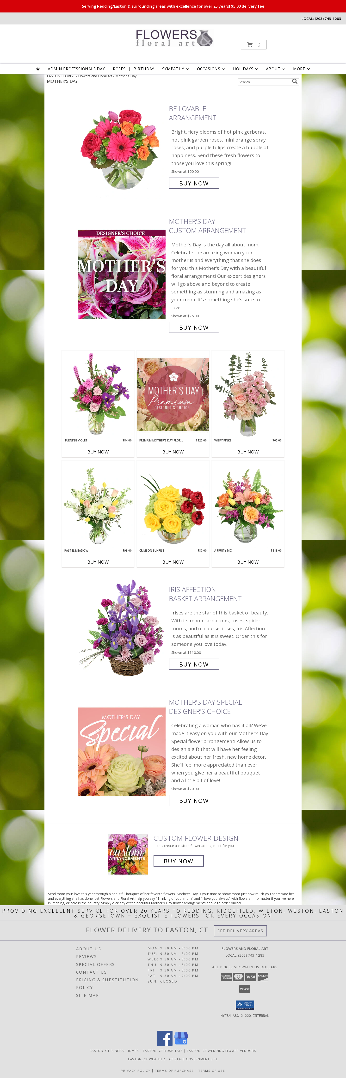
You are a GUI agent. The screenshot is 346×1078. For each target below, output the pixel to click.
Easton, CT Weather (146, 1059)
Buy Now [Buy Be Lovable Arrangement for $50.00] (194, 183)
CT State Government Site (193, 1059)
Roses (119, 68)
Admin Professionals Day (76, 68)
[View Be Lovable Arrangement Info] (122, 146)
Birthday (144, 68)
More (302, 68)
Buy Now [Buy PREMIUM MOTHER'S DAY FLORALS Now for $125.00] (173, 452)
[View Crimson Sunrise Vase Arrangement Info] (173, 504)
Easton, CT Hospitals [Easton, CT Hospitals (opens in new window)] (163, 1050)
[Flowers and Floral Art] (172, 36)
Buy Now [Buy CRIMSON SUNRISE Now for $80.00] (173, 562)
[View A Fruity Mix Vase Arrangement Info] (248, 504)
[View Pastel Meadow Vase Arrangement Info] (98, 504)
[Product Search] (264, 81)
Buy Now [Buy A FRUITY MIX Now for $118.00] (248, 562)
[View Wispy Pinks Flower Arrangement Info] (248, 394)
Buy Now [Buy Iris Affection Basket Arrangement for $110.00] (194, 664)
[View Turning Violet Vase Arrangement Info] (98, 394)
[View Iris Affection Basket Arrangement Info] (122, 627)
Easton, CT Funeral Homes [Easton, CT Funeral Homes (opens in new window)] (114, 1050)
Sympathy (176, 68)
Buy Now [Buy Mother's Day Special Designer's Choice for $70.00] (194, 800)
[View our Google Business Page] (181, 1044)
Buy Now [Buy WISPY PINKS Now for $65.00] (248, 452)
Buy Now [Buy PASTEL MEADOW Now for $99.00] (98, 562)
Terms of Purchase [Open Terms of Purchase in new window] (174, 1070)
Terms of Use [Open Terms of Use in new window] (211, 1070)
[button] (253, 44)
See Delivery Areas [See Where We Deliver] (240, 931)
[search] (295, 81)
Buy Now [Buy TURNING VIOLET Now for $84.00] (98, 452)
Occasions (211, 68)
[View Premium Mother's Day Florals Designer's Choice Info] (173, 394)
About (276, 68)
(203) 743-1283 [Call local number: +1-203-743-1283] (328, 18)
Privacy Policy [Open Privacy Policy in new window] (135, 1070)
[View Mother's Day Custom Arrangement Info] (122, 274)
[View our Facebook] (165, 1044)
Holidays (246, 68)
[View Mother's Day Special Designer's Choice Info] (122, 751)
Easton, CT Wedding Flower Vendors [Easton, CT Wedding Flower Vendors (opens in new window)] (221, 1050)
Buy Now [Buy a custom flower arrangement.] (178, 861)
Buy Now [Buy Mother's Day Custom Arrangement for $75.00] (194, 327)
